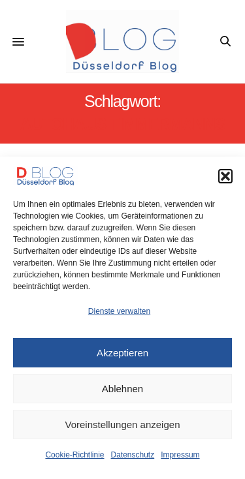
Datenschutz (133, 454)
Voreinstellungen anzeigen (122, 424)
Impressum (180, 454)
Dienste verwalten (119, 311)
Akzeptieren (122, 352)
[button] (225, 176)
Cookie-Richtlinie (74, 454)
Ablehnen (122, 388)
